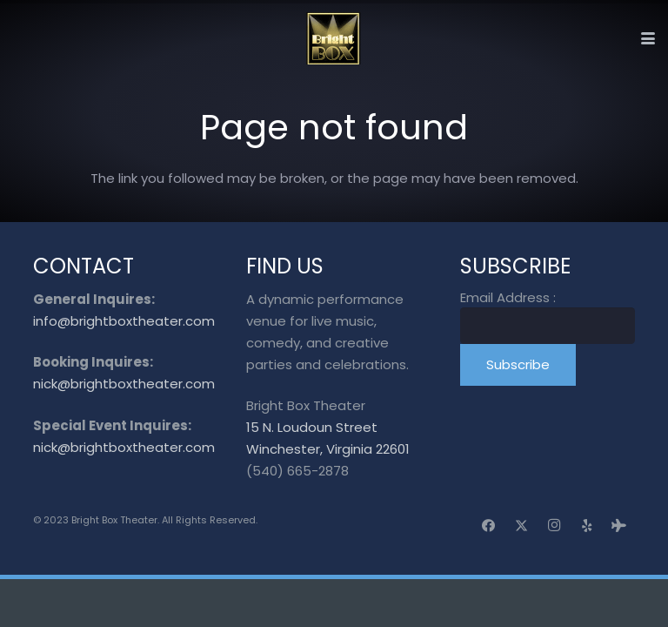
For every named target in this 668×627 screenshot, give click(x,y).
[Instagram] (554, 526)
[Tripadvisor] (619, 526)
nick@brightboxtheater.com (124, 383)
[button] (648, 38)
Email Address (508, 297)
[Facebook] (488, 526)
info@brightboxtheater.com (124, 321)
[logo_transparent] (333, 38)
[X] (521, 526)
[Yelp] (587, 526)
